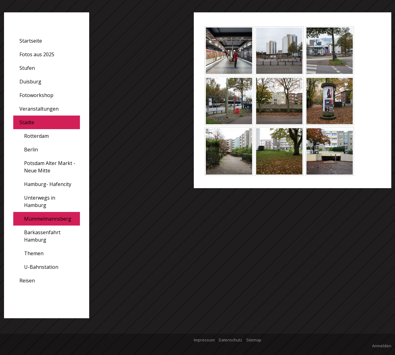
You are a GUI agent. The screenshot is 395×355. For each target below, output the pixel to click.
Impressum (204, 340)
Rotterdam (36, 136)
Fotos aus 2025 (36, 54)
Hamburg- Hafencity (47, 184)
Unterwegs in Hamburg (39, 201)
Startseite (30, 40)
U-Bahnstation (41, 267)
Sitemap (253, 340)
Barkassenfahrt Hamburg (42, 236)
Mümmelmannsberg (47, 218)
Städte (26, 122)
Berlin (31, 149)
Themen (34, 253)
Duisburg (30, 81)
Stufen (27, 68)
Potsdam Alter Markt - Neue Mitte (49, 167)
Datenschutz (230, 340)
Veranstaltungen (39, 108)
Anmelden (381, 346)
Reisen (27, 280)
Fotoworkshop (36, 95)
